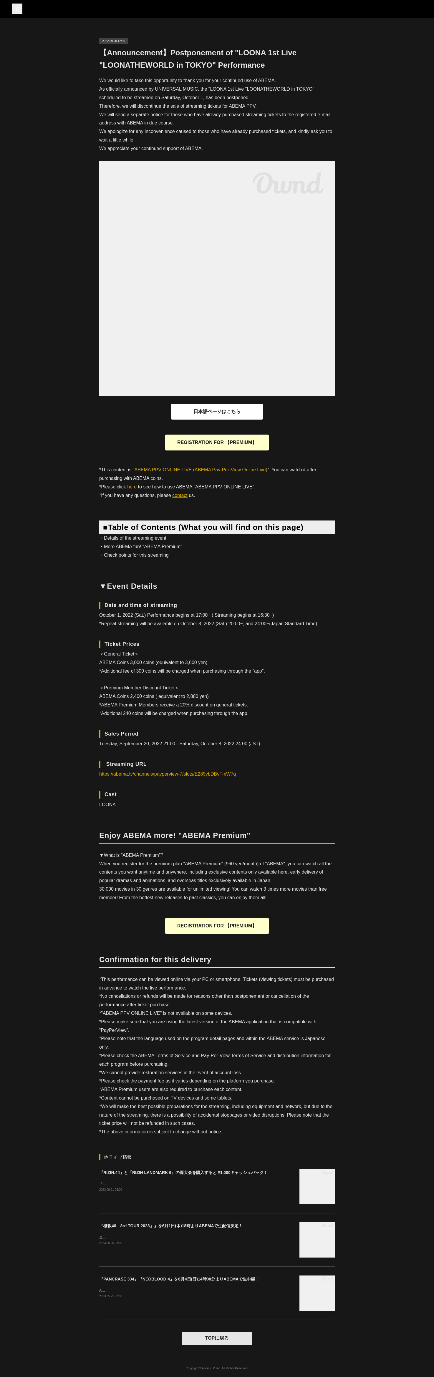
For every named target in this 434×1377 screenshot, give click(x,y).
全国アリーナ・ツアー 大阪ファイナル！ (131, 1237)
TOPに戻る (217, 1338)
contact (180, 495)
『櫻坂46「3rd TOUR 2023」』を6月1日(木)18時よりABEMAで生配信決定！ (171, 1225)
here (132, 486)
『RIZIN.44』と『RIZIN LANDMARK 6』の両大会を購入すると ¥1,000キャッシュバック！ (183, 1172)
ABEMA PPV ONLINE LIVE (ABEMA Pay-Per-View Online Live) (201, 469)
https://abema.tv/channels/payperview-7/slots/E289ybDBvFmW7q (167, 773)
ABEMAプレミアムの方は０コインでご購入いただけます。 (146, 1290)
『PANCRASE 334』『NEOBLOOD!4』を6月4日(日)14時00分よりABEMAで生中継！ (179, 1279)
